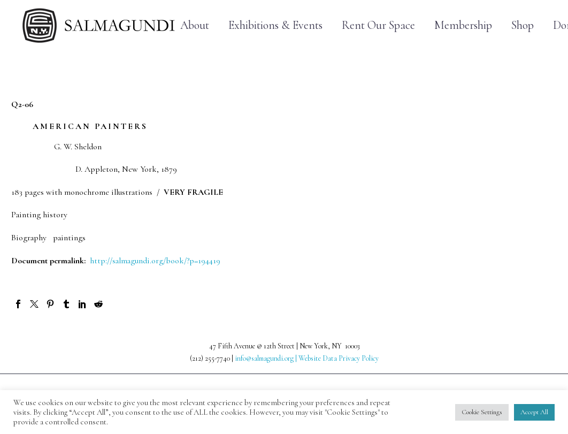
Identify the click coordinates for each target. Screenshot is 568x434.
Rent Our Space (378, 25)
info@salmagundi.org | (266, 358)
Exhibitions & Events (275, 25)
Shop (522, 25)
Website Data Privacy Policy (338, 358)
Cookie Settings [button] (482, 412)
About (194, 25)
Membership (463, 25)
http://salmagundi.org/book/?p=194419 (155, 260)
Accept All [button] (534, 412)
